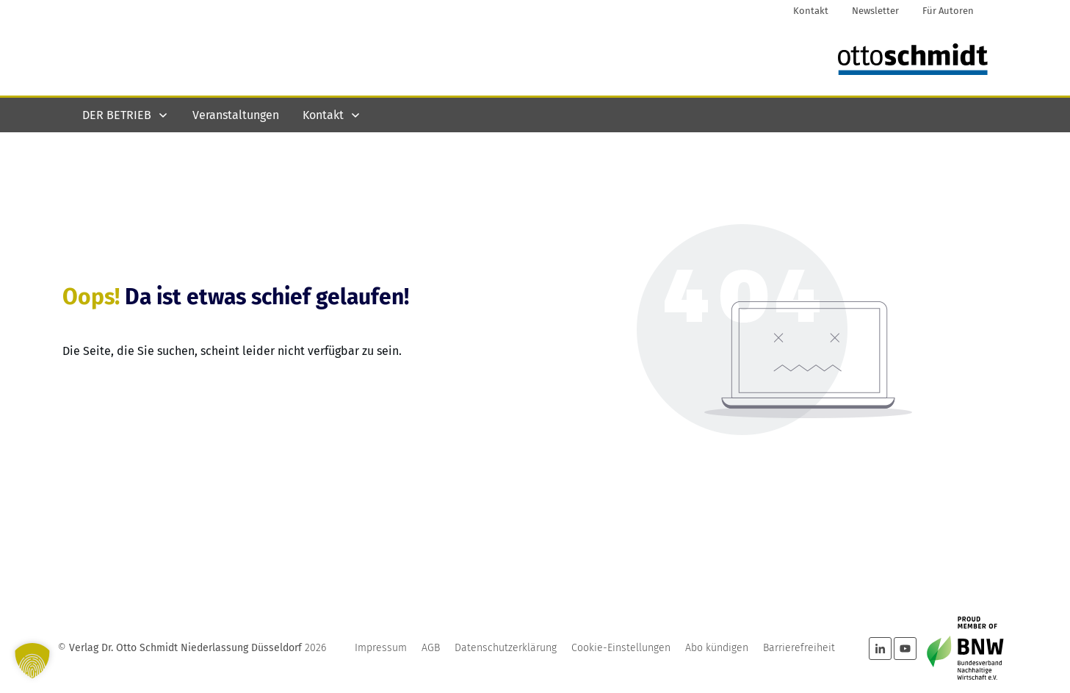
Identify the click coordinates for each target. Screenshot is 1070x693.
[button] (32, 660)
